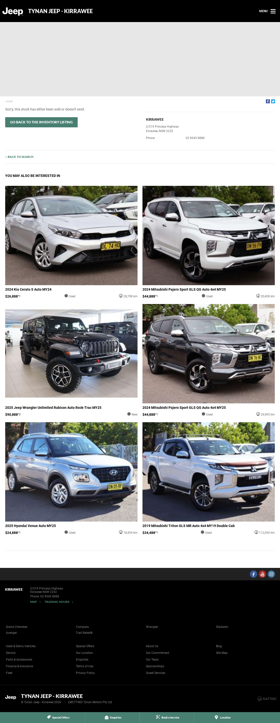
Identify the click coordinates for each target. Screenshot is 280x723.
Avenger (11, 633)
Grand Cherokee (16, 627)
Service (10, 653)
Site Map (222, 653)
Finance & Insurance (19, 666)
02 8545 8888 (195, 138)
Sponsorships (155, 666)
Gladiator (222, 627)
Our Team (152, 659)
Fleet (9, 673)
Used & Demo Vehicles (21, 646)
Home (9, 101)
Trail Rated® (84, 633)
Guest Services (155, 673)
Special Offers (85, 646)
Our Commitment (157, 653)
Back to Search (20, 157)
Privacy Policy (85, 673)
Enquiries (82, 659)
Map (33, 602)
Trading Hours (57, 602)
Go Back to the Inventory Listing (41, 122)
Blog (219, 646)
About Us (152, 646)
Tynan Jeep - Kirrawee (60, 11)
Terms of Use (84, 666)
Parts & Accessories (19, 659)
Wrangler (152, 627)
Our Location (84, 653)
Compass (82, 627)
